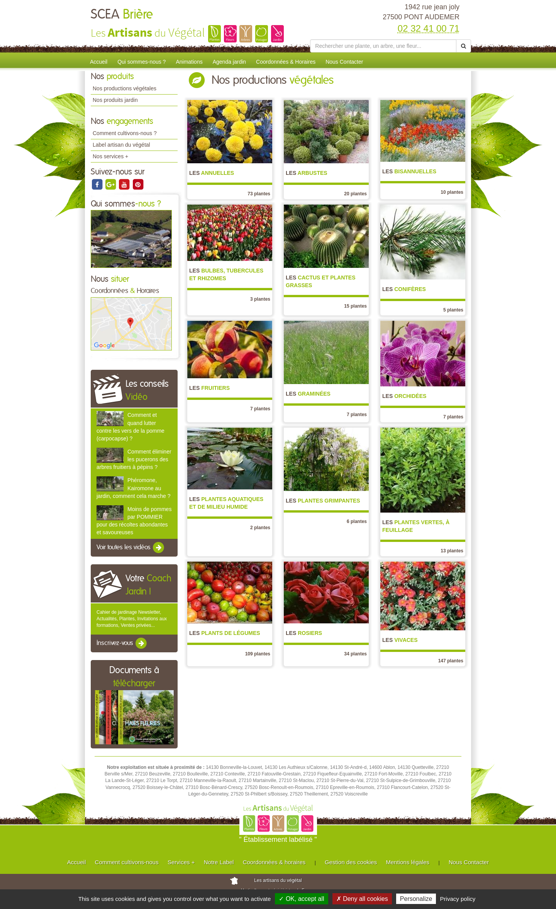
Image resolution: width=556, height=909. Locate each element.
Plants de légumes (224, 633)
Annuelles (211, 173)
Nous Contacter (344, 62)
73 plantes (258, 193)
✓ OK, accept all (301, 898)
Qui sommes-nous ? (141, 62)
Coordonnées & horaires (274, 862)
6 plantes (357, 521)
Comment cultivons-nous (127, 862)
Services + (181, 862)
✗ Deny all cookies (362, 898)
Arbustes (306, 173)
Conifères (404, 289)
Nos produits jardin (115, 100)
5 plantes (453, 310)
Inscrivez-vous (122, 643)
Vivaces (400, 640)
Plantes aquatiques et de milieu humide (226, 503)
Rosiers (304, 633)
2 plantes (260, 527)
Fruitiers (209, 388)
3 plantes (260, 299)
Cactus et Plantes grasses (320, 281)
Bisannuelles (409, 171)
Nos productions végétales (124, 88)
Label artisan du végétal (121, 145)
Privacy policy (458, 898)
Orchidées (404, 396)
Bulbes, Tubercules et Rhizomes (226, 274)
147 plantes (450, 661)
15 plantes (355, 306)
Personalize (416, 898)
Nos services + (110, 156)
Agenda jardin (229, 62)
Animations (189, 62)
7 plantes (260, 408)
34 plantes (355, 654)
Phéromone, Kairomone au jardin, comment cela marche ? (133, 488)
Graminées (308, 394)
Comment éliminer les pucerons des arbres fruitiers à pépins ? (134, 459)
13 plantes (452, 551)
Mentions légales (408, 862)
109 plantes (257, 654)
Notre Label (219, 862)
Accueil (98, 62)
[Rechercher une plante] (383, 45)
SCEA (122, 14)
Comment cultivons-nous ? (125, 133)
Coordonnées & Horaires (285, 62)
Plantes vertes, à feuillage (415, 526)
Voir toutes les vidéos (131, 547)
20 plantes (355, 193)
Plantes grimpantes (323, 501)
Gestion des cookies (351, 862)
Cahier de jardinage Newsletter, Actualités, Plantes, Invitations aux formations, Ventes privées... (132, 618)
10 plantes (452, 192)
